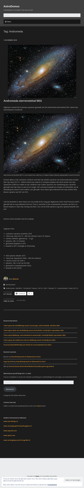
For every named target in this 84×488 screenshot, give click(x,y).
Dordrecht (27, 288)
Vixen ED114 (73, 288)
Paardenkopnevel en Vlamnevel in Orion (26, 357)
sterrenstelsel (10, 285)
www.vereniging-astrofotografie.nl (17, 440)
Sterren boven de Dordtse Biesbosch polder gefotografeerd (31, 366)
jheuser (16, 279)
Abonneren (10, 389)
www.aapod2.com (10, 431)
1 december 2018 (10, 40)
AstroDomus (11, 6)
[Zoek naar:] (42, 15)
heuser (34, 288)
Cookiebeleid (52, 485)
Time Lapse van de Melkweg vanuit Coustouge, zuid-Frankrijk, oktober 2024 (31, 326)
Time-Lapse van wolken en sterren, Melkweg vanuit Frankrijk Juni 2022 (29, 340)
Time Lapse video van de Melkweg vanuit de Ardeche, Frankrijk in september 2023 (33, 330)
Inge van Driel (9, 362)
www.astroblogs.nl (11, 421)
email (39, 406)
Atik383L (19, 288)
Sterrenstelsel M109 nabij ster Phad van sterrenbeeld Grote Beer (28, 345)
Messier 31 (52, 288)
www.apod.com (9, 435)
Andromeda (10, 288)
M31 (45, 288)
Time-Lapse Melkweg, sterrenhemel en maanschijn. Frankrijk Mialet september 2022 (34, 335)
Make (37, 476)
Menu (9, 22)
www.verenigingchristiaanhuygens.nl (18, 426)
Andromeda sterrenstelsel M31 (23, 100)
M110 (40, 288)
